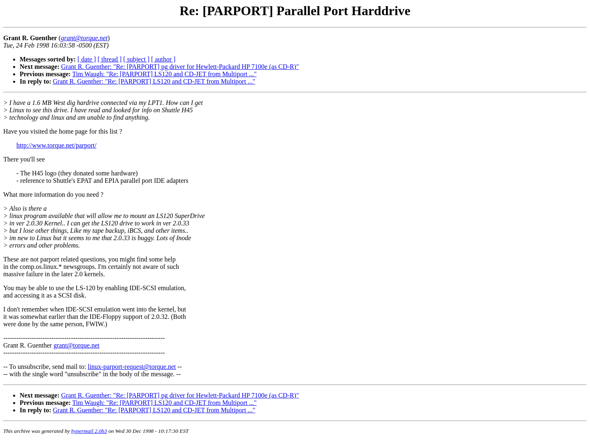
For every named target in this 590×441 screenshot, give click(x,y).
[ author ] (163, 59)
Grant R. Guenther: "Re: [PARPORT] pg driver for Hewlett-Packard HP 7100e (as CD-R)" (180, 66)
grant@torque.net (77, 345)
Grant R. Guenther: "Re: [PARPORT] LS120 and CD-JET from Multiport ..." (154, 81)
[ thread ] (110, 59)
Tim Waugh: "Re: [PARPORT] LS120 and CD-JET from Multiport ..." (164, 73)
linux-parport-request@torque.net (132, 366)
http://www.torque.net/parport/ (56, 145)
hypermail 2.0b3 (89, 431)
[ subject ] (136, 59)
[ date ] (86, 59)
